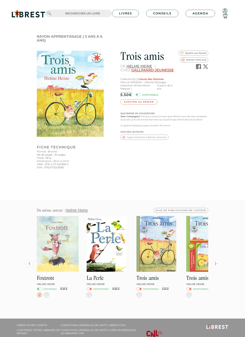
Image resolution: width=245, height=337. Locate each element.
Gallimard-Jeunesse (152, 70)
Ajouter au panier (139, 101)
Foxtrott (45, 278)
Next (215, 263)
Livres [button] (125, 13)
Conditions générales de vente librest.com (93, 325)
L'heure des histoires (151, 79)
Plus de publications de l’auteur (181, 210)
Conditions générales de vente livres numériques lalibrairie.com (98, 331)
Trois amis (147, 278)
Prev (29, 263)
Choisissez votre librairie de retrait (38, 331)
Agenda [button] (200, 13)
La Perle (95, 278)
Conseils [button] (162, 13)
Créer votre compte (32, 325)
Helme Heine (139, 66)
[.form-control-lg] (82, 13)
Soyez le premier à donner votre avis (144, 137)
